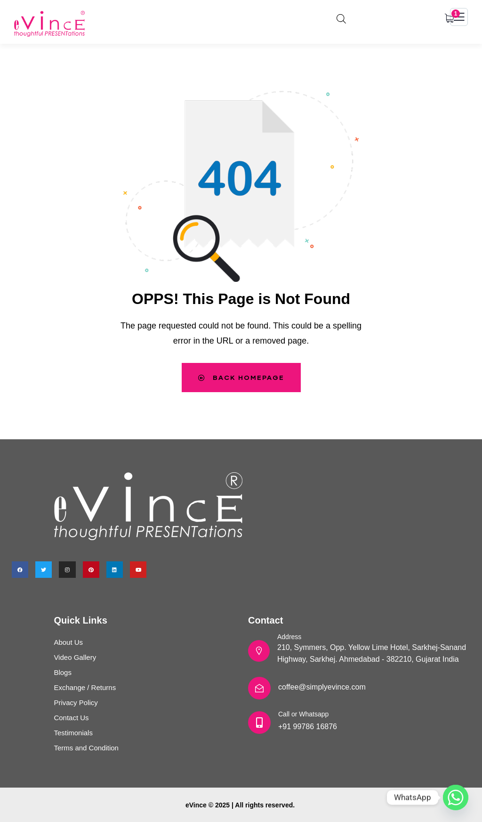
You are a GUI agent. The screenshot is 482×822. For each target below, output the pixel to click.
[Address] (259, 651)
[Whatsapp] (455, 797)
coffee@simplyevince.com (322, 687)
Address (289, 637)
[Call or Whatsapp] (259, 722)
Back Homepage (241, 377)
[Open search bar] (341, 17)
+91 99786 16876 (307, 727)
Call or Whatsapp (303, 714)
